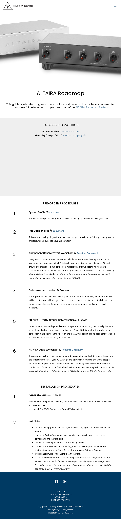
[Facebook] (57, 483)
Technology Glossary (60, 496)
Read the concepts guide (74, 137)
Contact (61, 493)
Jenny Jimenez (67, 512)
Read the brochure (70, 133)
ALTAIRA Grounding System (92, 109)
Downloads (60, 499)
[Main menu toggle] (115, 7)
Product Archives (60, 502)
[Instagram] (65, 483)
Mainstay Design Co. (65, 515)
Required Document (88, 254)
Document (54, 214)
